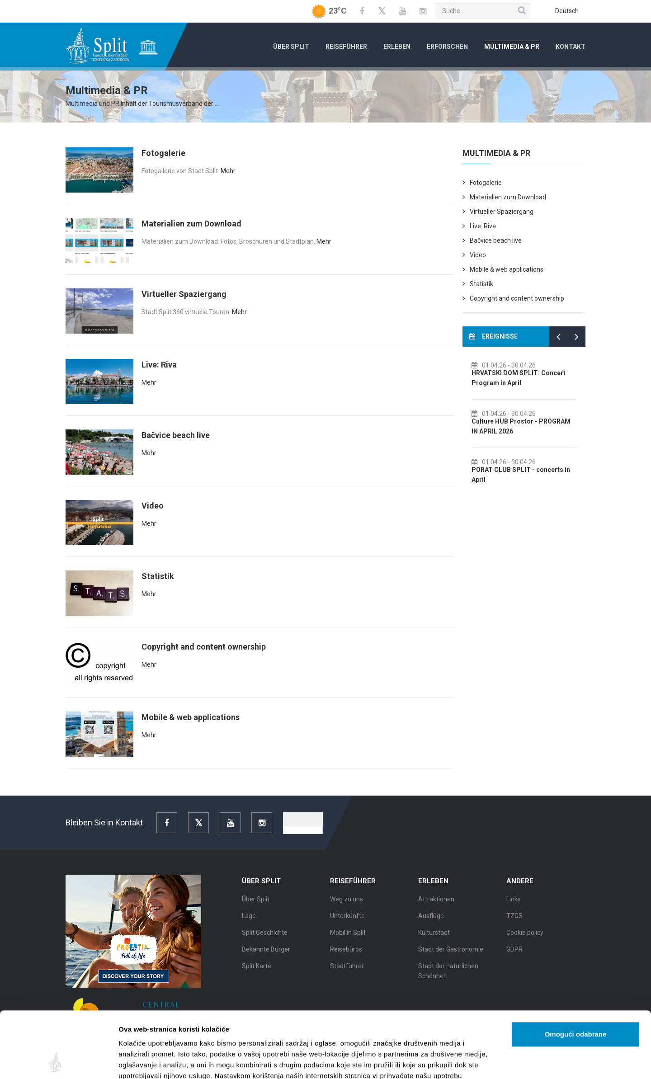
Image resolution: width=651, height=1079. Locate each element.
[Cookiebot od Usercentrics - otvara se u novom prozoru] (58, 1061)
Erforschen (447, 46)
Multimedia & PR (511, 46)
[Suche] (482, 11)
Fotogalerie (163, 153)
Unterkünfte (347, 921)
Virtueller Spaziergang (184, 294)
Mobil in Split (348, 938)
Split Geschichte (265, 938)
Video (153, 505)
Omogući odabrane (576, 972)
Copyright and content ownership (204, 646)
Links (513, 904)
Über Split (291, 46)
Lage (249, 921)
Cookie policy (524, 938)
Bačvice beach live (176, 435)
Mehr (228, 170)
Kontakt (570, 46)
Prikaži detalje (468, 1061)
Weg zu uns (346, 904)
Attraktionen (436, 904)
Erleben (396, 46)
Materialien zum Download (191, 223)
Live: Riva (159, 364)
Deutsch (567, 10)
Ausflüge (431, 921)
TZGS (514, 921)
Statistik (158, 576)
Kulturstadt (434, 938)
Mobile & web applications (191, 717)
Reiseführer (346, 46)
